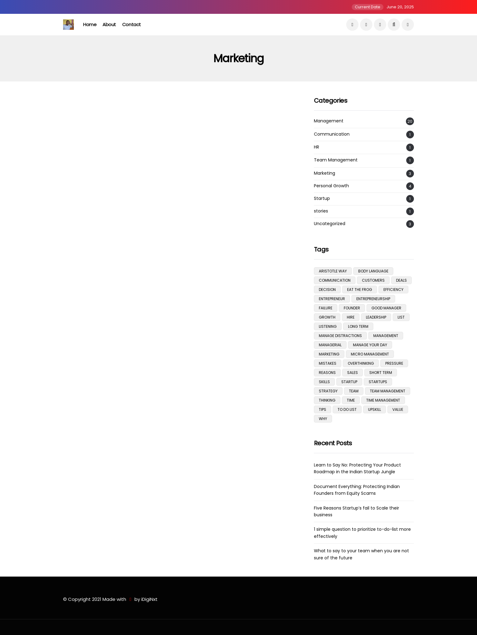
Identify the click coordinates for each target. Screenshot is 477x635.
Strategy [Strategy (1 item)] (328, 391)
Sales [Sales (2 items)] (352, 372)
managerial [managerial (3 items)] (330, 344)
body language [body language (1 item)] (373, 271)
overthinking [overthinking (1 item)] (361, 363)
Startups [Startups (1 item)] (378, 381)
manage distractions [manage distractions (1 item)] (340, 335)
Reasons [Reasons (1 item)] (327, 372)
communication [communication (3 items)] (335, 280)
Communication (332, 134)
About (109, 24)
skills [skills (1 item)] (324, 381)
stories (321, 211)
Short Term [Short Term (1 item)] (380, 372)
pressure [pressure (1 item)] (394, 363)
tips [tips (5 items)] (322, 409)
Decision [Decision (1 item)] (327, 289)
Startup (322, 198)
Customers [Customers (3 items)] (373, 280)
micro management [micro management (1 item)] (370, 354)
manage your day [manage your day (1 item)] (370, 344)
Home (89, 24)
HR (316, 147)
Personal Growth (331, 186)
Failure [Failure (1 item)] (325, 308)
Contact (131, 24)
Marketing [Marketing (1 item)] (329, 354)
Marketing (324, 173)
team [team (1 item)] (354, 391)
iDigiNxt (149, 599)
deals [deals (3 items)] (401, 280)
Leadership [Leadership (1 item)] (376, 317)
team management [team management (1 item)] (387, 391)
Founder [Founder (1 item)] (352, 308)
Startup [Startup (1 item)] (349, 381)
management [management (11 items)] (385, 335)
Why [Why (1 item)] (323, 418)
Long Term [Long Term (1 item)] (358, 326)
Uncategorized (329, 223)
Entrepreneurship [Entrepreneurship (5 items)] (373, 298)
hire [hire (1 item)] (351, 317)
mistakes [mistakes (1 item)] (327, 363)
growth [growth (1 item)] (327, 317)
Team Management (336, 160)
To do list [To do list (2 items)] (347, 409)
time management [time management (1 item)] (383, 400)
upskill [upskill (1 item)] (374, 409)
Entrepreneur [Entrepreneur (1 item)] (332, 298)
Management (328, 121)
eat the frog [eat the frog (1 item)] (359, 289)
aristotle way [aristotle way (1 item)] (333, 271)
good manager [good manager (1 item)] (386, 308)
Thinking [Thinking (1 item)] (327, 400)
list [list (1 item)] (401, 317)
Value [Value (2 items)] (397, 409)
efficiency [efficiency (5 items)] (393, 289)
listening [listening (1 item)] (328, 326)
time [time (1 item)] (351, 400)
